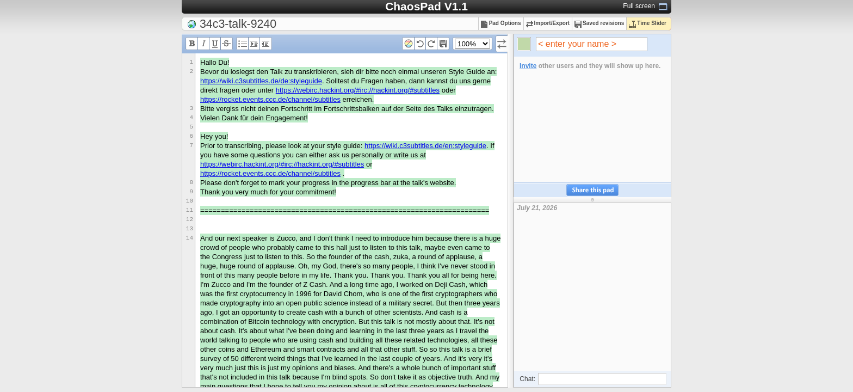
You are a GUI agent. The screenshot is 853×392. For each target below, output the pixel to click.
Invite (528, 66)
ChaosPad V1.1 (426, 6)
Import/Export (548, 23)
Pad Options (501, 23)
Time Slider (647, 23)
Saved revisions (599, 23)
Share (592, 190)
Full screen (639, 6)
